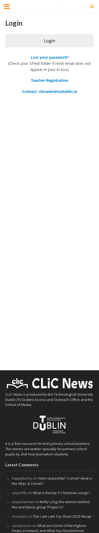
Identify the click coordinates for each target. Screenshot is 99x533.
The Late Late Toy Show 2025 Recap (62, 516)
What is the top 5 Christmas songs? (62, 492)
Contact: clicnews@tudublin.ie (49, 91)
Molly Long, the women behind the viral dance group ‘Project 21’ (50, 504)
